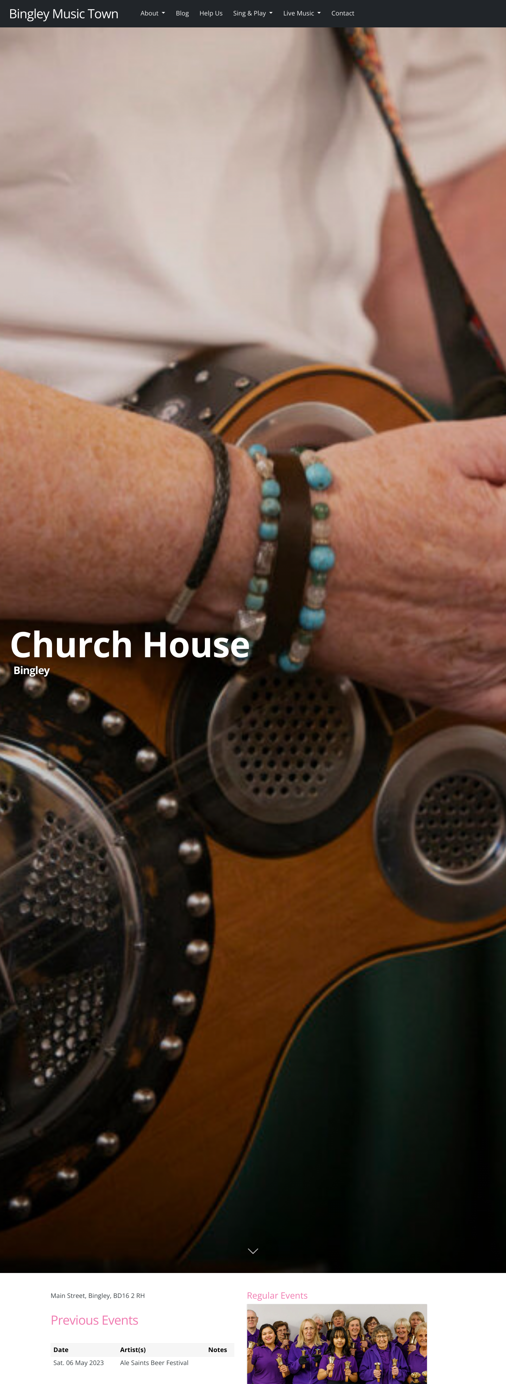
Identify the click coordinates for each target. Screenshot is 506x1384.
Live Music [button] (299, 13)
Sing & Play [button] (250, 13)
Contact (342, 13)
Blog (182, 13)
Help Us (211, 13)
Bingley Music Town (63, 13)
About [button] (150, 13)
